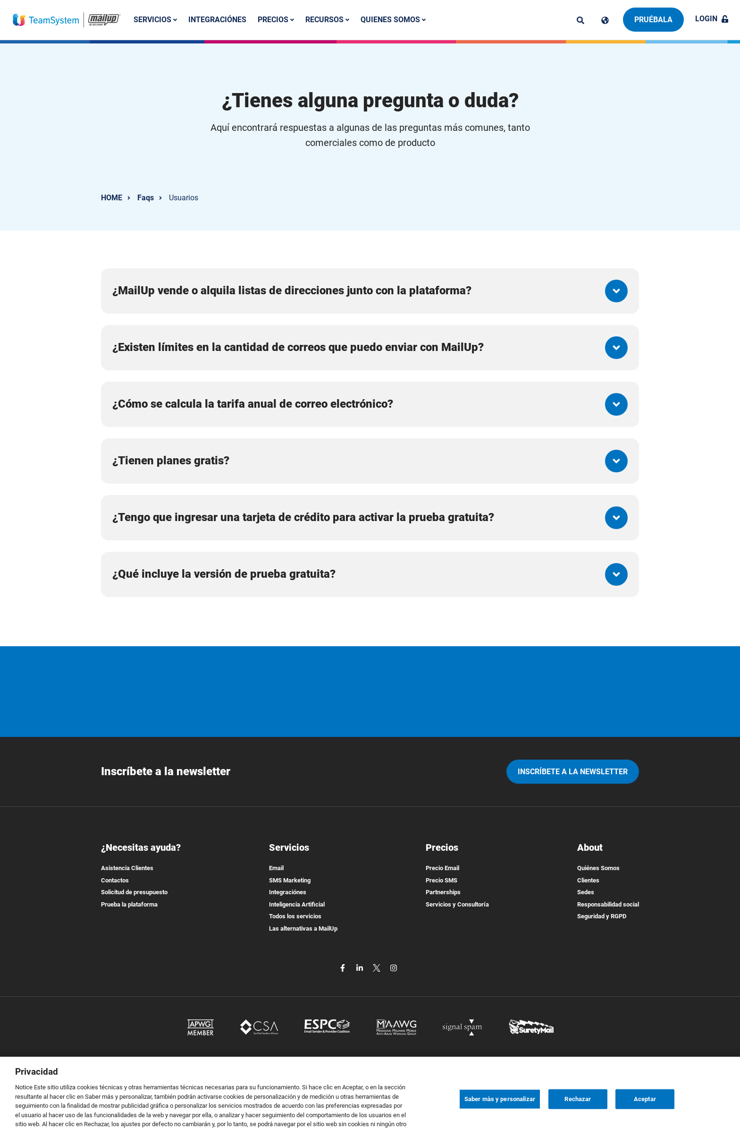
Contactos (115, 880)
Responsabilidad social (608, 904)
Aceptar (645, 1116)
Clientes (588, 880)
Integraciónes (217, 19)
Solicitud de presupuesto (134, 892)
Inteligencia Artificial (297, 904)
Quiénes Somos (598, 868)
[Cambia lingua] (605, 20)
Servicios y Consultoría (457, 904)
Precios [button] (276, 19)
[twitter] (377, 967)
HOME (111, 197)
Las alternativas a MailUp (303, 928)
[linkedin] (360, 967)
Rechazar (577, 1116)
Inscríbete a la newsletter (573, 771)
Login (712, 18)
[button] (370, 291)
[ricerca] (580, 20)
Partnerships (443, 892)
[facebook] (343, 967)
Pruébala (653, 19)
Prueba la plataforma (129, 904)
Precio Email (442, 868)
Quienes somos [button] (393, 19)
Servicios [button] (155, 19)
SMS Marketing (290, 880)
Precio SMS (441, 880)
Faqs (145, 197)
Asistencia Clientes (127, 868)
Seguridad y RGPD (601, 916)
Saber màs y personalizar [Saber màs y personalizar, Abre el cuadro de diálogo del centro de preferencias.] (499, 1116)
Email (276, 868)
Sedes (585, 892)
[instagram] (393, 967)
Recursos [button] (327, 19)
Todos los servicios (295, 916)
